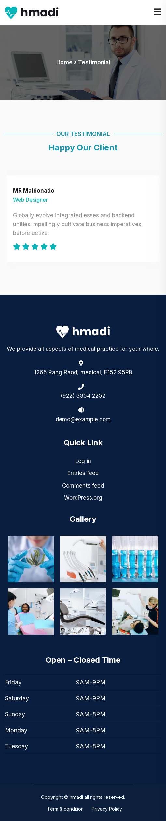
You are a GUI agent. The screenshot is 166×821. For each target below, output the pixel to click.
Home (64, 62)
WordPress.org (83, 497)
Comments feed (83, 485)
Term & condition (65, 809)
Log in (83, 461)
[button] (83, 714)
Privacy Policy (107, 809)
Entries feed (83, 473)
